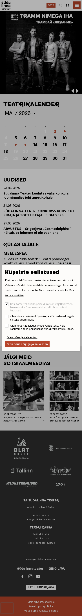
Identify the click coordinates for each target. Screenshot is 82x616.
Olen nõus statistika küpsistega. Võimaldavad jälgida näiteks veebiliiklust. (42, 318)
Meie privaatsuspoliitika (53, 290)
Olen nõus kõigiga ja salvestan (27, 344)
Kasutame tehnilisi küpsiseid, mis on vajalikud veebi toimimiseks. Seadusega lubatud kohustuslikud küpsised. (41, 307)
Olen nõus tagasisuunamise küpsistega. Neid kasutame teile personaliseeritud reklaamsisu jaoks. (42, 327)
